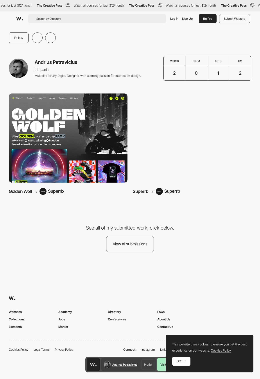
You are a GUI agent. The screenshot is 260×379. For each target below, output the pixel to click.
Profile (148, 364)
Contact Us (165, 327)
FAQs (161, 312)
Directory (114, 312)
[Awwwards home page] (93, 364)
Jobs (61, 319)
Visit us (165, 364)
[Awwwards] (19, 18)
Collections (16, 319)
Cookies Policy (18, 349)
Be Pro (207, 18)
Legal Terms (42, 349)
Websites (15, 312)
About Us (163, 319)
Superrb (141, 191)
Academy (65, 312)
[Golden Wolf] (68, 137)
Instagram (148, 349)
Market (63, 327)
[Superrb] (51, 191)
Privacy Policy (64, 349)
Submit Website (234, 18)
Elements (15, 327)
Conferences (117, 319)
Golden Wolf (20, 191)
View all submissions (130, 244)
